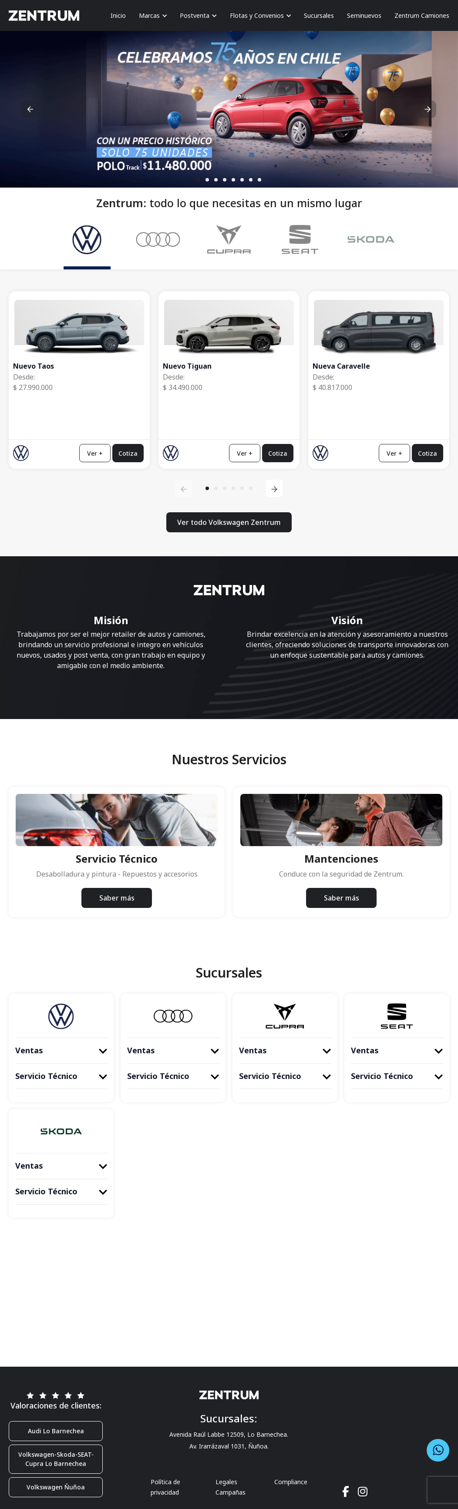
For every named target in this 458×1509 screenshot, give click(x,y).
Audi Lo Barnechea (56, 1431)
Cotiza (128, 453)
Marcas (153, 15)
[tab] (87, 242)
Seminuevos (364, 15)
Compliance (290, 1482)
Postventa (198, 15)
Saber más (117, 898)
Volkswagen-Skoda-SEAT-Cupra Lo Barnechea (56, 1459)
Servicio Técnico (61, 1076)
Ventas (61, 1050)
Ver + (95, 453)
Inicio (118, 15)
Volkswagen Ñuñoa (56, 1487)
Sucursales (319, 15)
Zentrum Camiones (421, 15)
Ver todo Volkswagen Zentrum (229, 522)
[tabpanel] (229, 412)
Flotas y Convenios (260, 15)
